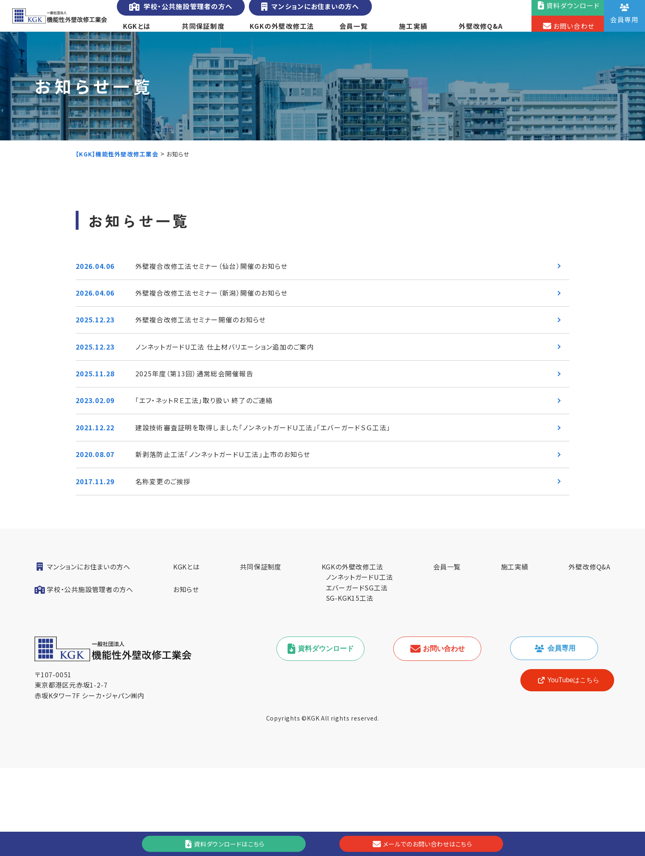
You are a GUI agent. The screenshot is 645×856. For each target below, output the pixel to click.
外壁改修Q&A (481, 30)
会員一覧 (353, 30)
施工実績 (413, 30)
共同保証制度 (203, 30)
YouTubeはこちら (561, 768)
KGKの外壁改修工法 (282, 30)
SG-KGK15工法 (350, 686)
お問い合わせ (442, 737)
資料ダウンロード (326, 737)
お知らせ (186, 677)
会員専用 (560, 736)
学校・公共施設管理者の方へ (179, 11)
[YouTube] (561, 768)
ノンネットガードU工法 (359, 665)
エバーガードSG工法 (357, 676)
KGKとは (136, 30)
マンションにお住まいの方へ (306, 11)
